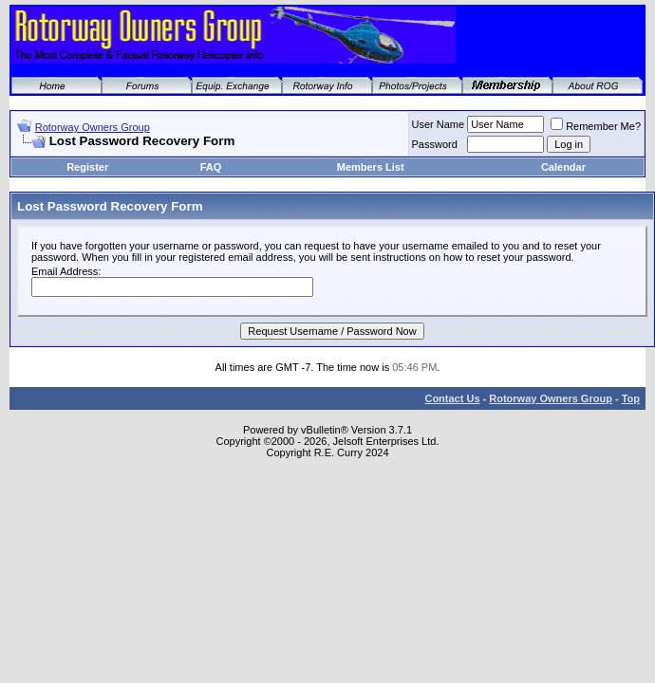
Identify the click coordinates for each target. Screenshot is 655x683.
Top (631, 398)
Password (435, 144)
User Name (438, 124)
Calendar (563, 167)
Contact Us (451, 398)
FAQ (211, 167)
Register (87, 167)
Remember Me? (596, 126)
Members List (370, 167)
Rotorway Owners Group (92, 127)
